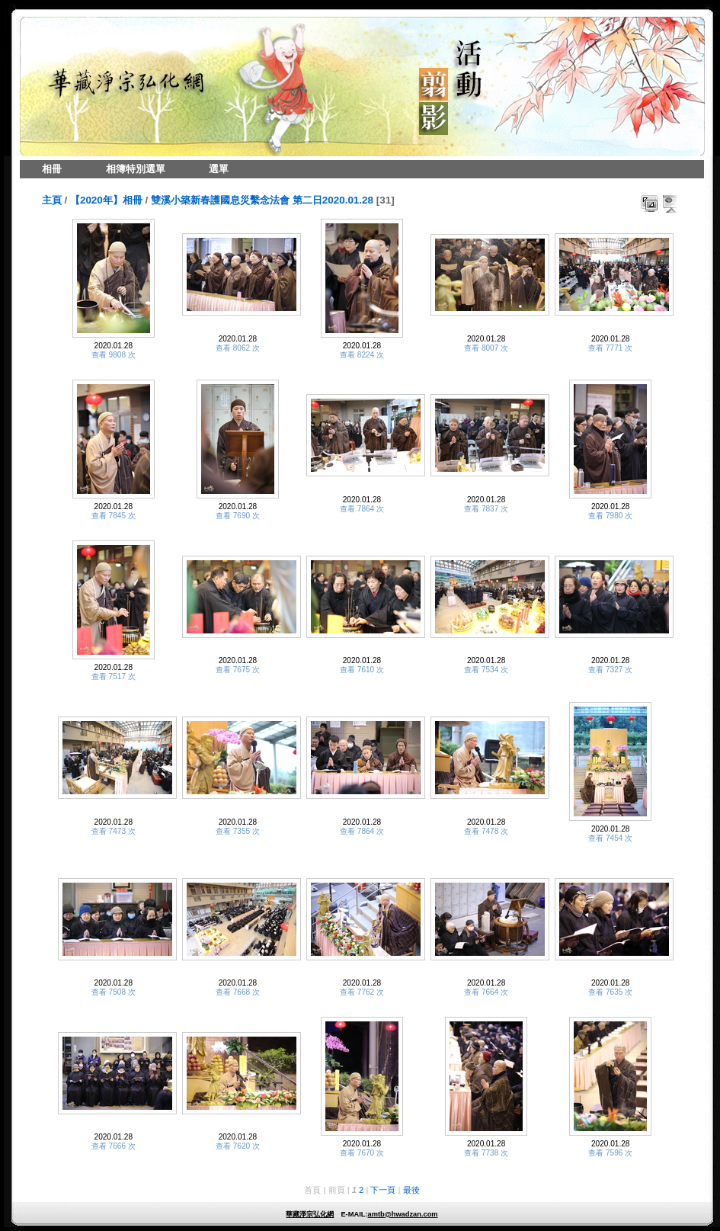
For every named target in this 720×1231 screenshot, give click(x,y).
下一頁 (382, 1189)
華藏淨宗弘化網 (310, 1214)
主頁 (52, 200)
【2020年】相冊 (106, 200)
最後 (411, 1189)
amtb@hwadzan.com (402, 1214)
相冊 (52, 169)
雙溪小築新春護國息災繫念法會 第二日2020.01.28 (262, 200)
